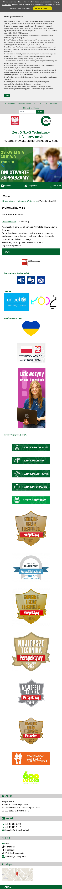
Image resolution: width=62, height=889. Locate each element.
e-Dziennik (8, 846)
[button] (59, 165)
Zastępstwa (30, 186)
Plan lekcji (55, 186)
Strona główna (10, 103)
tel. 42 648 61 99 (11, 824)
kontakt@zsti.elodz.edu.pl (15, 830)
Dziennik (6, 186)
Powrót (7, 252)
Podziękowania (9, 222)
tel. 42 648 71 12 (11, 827)
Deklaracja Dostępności (14, 856)
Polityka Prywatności (13, 853)
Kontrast (53, 103)
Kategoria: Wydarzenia (27, 201)
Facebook (8, 850)
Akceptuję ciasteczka (42, 8)
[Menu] (31, 196)
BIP (5, 843)
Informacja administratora (31, 108)
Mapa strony (20, 103)
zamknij (7, 95)
